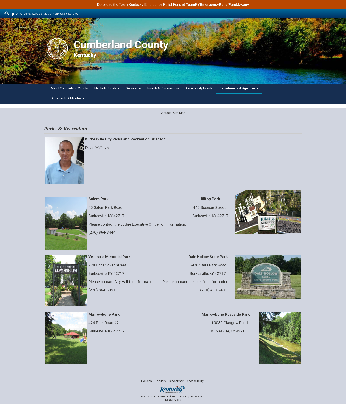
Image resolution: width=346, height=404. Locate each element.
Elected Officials (106, 88)
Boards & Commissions (163, 88)
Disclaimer (176, 381)
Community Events (199, 88)
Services (133, 88)
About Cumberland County (69, 88)
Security (160, 381)
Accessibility (195, 381)
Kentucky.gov (173, 399)
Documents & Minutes (67, 98)
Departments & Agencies (239, 88)
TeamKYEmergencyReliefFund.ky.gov (217, 4)
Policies (146, 381)
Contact (165, 113)
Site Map (179, 113)
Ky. (10, 13)
